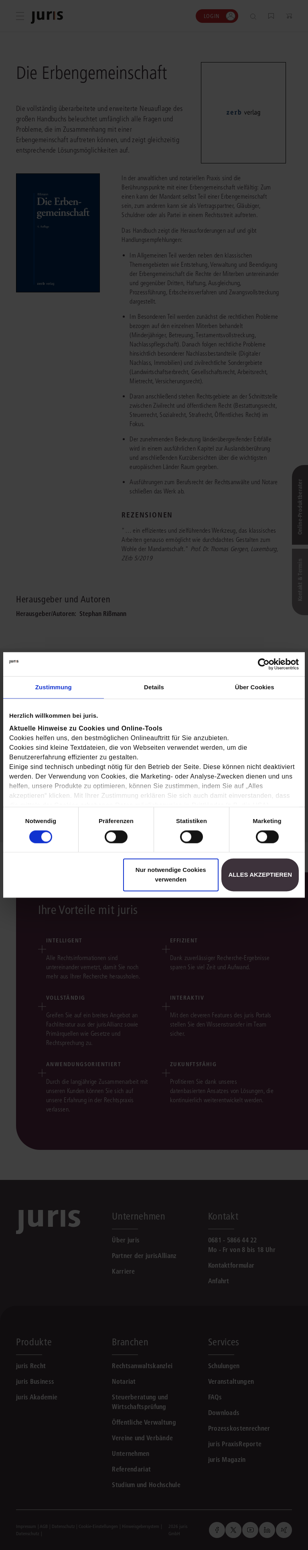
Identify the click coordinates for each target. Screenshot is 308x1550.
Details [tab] (154, 687)
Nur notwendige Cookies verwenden (171, 875)
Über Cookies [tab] (254, 687)
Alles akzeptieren (260, 875)
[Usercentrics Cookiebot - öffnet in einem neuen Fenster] (264, 664)
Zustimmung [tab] (53, 687)
